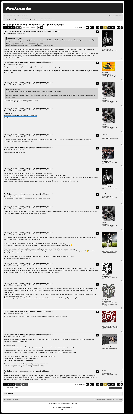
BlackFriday (105, 371)
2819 (109, 276)
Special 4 (104, 344)
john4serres (105, 134)
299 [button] (109, 27)
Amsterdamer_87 (106, 322)
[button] (87, 27)
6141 (109, 74)
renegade (104, 193)
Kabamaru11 (105, 72)
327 (109, 100)
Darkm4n (104, 247)
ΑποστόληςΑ (105, 299)
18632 (109, 161)
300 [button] (113, 27)
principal (104, 98)
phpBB (59, 403)
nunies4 (104, 159)
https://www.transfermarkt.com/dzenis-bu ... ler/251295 (20, 115)
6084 (109, 346)
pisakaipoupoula (106, 274)
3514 (109, 49)
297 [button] (101, 27)
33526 (109, 137)
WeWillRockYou (105, 46)
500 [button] (118, 27)
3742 (109, 250)
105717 (110, 301)
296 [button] (97, 27)
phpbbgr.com (69, 407)
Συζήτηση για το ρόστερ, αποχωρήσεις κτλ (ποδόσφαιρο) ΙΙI (33, 25)
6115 (109, 325)
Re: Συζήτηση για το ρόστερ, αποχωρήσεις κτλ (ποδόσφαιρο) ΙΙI (32, 31)
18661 (109, 196)
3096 (109, 373)
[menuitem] (22, 16)
